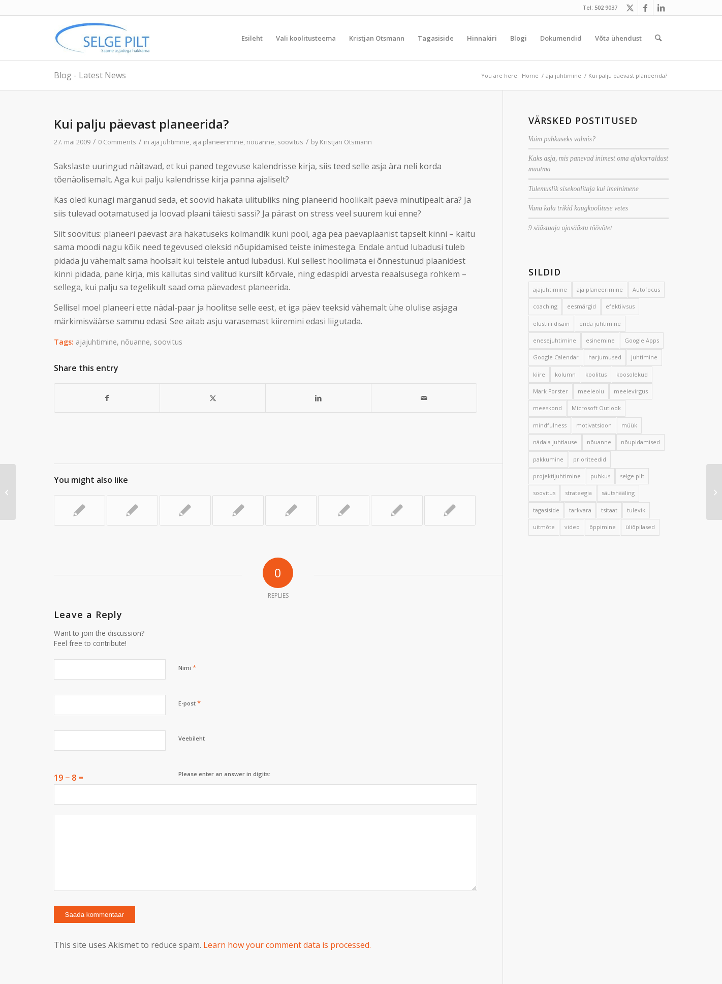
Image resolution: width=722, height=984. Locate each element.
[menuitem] (252, 38)
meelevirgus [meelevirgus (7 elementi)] (631, 391)
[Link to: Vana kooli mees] (185, 510)
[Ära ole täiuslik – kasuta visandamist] (8, 492)
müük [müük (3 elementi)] (629, 425)
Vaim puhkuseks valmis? (561, 139)
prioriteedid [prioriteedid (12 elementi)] (589, 459)
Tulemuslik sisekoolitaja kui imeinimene (583, 189)
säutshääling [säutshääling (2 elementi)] (618, 493)
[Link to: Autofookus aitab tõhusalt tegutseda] (132, 510)
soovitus (290, 141)
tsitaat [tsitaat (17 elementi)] (609, 510)
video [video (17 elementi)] (572, 527)
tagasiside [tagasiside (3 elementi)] (546, 510)
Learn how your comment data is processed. (287, 944)
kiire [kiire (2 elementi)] (539, 374)
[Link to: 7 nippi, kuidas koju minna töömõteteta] (79, 510)
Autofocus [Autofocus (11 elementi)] (646, 289)
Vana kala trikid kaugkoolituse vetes (578, 208)
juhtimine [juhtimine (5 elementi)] (644, 357)
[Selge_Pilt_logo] (102, 38)
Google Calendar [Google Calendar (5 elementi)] (556, 357)
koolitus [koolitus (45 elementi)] (596, 374)
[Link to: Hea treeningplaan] (343, 510)
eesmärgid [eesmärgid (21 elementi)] (581, 306)
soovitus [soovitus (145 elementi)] (544, 493)
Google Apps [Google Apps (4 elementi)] (641, 340)
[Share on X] (212, 398)
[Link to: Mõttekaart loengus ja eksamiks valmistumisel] (450, 510)
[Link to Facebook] (645, 7)
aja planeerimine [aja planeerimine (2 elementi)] (600, 289)
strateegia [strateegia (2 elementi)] (578, 493)
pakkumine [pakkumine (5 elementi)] (548, 459)
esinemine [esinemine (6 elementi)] (600, 340)
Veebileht (191, 738)
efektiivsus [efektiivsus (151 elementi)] (620, 306)
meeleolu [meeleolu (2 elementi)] (591, 391)
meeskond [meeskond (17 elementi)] (547, 408)
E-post (189, 703)
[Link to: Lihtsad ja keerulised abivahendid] (238, 510)
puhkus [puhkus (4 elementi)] (600, 476)
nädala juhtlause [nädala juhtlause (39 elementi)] (555, 442)
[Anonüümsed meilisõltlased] (714, 492)
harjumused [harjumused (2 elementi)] (604, 357)
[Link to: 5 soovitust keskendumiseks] (291, 510)
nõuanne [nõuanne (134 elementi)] (599, 442)
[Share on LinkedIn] (318, 398)
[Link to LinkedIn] (661, 7)
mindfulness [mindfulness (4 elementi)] (550, 425)
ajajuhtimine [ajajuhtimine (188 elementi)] (550, 289)
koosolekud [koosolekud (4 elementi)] (632, 374)
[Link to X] (630, 7)
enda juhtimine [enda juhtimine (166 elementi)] (600, 323)
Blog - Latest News (90, 75)
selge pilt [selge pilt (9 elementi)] (632, 476)
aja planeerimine (218, 141)
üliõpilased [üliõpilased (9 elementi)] (640, 527)
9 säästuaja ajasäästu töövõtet (570, 228)
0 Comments (117, 141)
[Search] (658, 38)
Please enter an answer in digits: (224, 774)
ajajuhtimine (96, 342)
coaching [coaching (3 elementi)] (545, 306)
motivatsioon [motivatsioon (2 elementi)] (594, 425)
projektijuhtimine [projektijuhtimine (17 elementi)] (557, 476)
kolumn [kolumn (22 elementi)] (565, 374)
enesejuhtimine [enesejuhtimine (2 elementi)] (554, 340)
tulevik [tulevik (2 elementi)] (636, 510)
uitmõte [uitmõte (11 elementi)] (544, 527)
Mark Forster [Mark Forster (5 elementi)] (550, 391)
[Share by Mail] (424, 398)
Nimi (187, 667)
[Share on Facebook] (107, 398)
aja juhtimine (170, 141)
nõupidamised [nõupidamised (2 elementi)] (640, 442)
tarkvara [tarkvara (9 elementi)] (580, 510)
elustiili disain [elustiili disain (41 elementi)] (551, 323)
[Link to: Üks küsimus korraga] (396, 510)
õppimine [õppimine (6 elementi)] (602, 527)
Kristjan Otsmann (346, 141)
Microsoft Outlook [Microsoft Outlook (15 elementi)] (596, 408)
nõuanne (260, 141)
